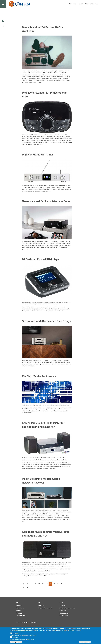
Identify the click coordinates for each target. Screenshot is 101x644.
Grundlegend (16, 633)
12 (47, 584)
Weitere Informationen (76, 630)
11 (43, 584)
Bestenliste (62, 605)
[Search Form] (96, 9)
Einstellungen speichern (16, 642)
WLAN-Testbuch (64, 615)
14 (55, 584)
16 (62, 584)
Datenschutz (19, 622)
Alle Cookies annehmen (84, 642)
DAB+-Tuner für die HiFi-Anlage (40, 259)
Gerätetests (19, 605)
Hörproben (18, 610)
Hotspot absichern (64, 613)
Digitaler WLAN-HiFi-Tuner (37, 154)
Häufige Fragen (20, 608)
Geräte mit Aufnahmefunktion (67, 608)
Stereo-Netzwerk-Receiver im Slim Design (46, 321)
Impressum (27, 622)
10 (39, 584)
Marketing (15, 637)
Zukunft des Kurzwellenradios (45, 608)
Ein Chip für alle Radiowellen (39, 376)
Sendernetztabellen (21, 615)
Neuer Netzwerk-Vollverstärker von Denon (46, 201)
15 (58, 584)
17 (66, 584)
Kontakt (34, 622)
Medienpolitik (19, 613)
